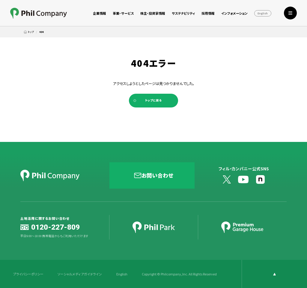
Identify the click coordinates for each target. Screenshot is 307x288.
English (263, 13)
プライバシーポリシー (28, 274)
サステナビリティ (183, 13)
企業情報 (99, 13)
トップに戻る (153, 100)
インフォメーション (234, 13)
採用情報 (208, 13)
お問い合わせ (157, 175)
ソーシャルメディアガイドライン (80, 274)
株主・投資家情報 (152, 13)
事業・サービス (123, 13)
